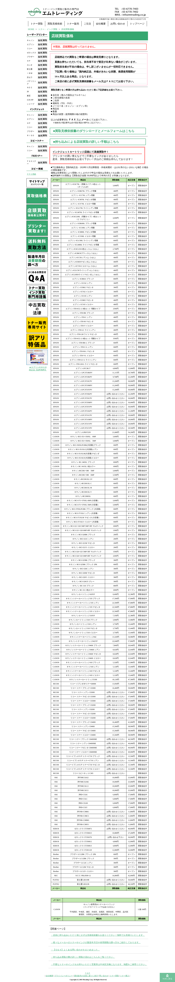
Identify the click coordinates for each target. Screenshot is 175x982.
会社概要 (101, 23)
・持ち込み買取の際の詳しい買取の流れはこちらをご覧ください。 (83, 957)
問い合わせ (103, 976)
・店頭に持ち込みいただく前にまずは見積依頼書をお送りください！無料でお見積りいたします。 (98, 935)
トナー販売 (73, 23)
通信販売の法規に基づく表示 (86, 976)
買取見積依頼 (54, 23)
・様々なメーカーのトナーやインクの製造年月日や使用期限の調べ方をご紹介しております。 (96, 942)
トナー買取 (37, 23)
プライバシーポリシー (63, 976)
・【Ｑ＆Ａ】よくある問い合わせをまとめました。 (75, 950)
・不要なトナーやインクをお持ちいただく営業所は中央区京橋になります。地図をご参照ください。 (99, 964)
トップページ (137, 23)
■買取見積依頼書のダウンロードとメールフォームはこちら (93, 131)
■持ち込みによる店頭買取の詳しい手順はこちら (86, 141)
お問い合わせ (117, 23)
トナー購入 (124, 976)
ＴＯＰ (87, 973)
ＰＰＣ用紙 (31, 174)
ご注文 (87, 23)
